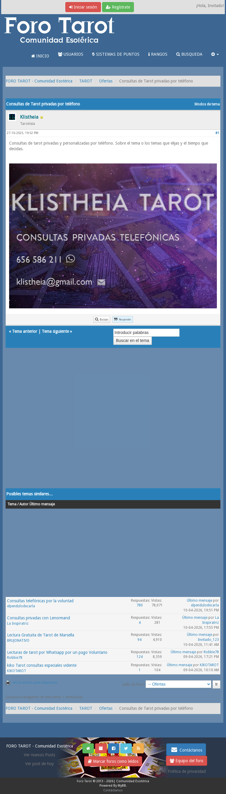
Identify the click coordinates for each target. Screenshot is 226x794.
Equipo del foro (186, 760)
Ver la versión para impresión (35, 682)
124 (140, 657)
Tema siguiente (55, 331)
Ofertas (105, 81)
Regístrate (118, 7)
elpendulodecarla (21, 606)
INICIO (40, 56)
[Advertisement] (113, 423)
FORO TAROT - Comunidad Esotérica (39, 81)
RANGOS (157, 54)
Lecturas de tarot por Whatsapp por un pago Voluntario (57, 652)
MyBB (122, 786)
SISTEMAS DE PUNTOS (115, 54)
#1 (217, 133)
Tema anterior (24, 331)
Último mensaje (199, 600)
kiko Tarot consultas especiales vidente (42, 665)
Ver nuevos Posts (39, 754)
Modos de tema (207, 104)
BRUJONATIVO (18, 640)
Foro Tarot (84, 781)
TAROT (85, 81)
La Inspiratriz (18, 623)
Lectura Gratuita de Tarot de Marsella (40, 635)
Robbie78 (14, 658)
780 (140, 605)
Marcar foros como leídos (113, 761)
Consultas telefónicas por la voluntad (40, 600)
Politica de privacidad (187, 771)
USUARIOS (70, 54)
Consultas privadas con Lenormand (38, 618)
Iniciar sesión (83, 7)
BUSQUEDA (189, 54)
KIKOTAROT (16, 671)
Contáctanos (186, 749)
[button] (215, 54)
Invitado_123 (208, 640)
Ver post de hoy (39, 763)
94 (139, 640)
